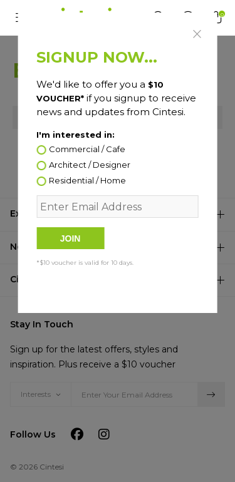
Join (70, 238)
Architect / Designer (89, 165)
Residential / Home (87, 181)
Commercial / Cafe (87, 149)
